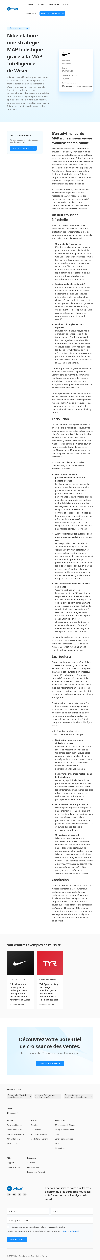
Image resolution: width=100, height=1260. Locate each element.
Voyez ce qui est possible (52, 13)
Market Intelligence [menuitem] (15, 1134)
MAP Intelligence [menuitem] (14, 1139)
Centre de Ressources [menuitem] (64, 1139)
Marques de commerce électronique (77, 86)
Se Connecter (31, 13)
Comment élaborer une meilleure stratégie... (45, 1096)
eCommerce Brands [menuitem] (39, 1134)
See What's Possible (50, 1063)
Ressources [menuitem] (60, 1120)
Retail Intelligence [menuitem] (14, 1129)
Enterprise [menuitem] (31, 1158)
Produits (29, 4)
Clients (66, 4)
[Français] (13, 1113)
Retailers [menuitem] (34, 1125)
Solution (41, 4)
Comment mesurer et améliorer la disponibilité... (76, 1096)
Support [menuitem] (10, 1163)
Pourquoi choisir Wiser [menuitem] (64, 1129)
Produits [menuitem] (11, 1120)
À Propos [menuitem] (31, 1163)
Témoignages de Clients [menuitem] (65, 1125)
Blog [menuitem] (57, 1134)
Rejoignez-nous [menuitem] (33, 1167)
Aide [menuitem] (9, 1158)
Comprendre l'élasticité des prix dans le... (17, 1096)
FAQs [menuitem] (57, 1143)
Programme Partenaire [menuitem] (37, 1172)
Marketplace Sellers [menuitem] (39, 1139)
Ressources (54, 4)
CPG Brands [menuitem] (36, 1129)
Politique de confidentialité (70, 1231)
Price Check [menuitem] (12, 1143)
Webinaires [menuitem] (60, 1148)
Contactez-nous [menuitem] (13, 1167)
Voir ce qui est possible (23, 148)
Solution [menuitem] (34, 1120)
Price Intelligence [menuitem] (14, 1125)
